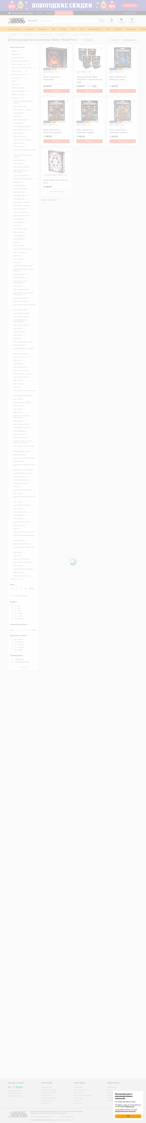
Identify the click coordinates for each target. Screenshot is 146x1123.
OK (128, 1116)
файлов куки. (130, 1106)
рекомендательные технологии (125, 1111)
